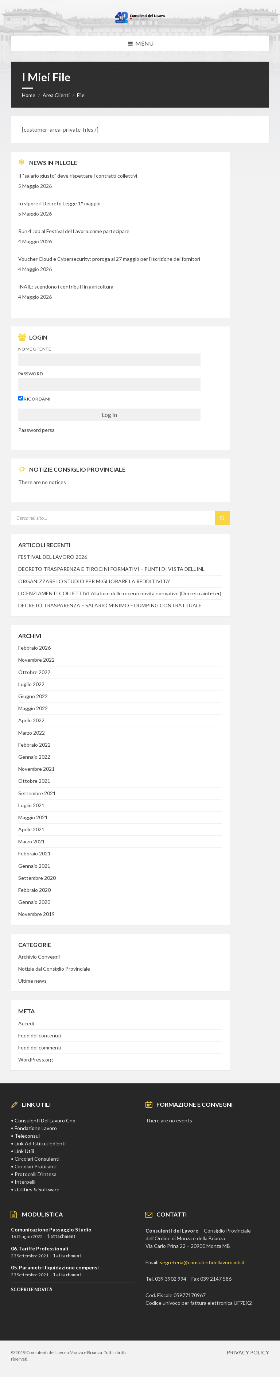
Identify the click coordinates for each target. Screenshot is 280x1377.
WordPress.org (35, 1059)
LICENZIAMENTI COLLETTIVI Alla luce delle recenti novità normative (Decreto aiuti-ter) (119, 593)
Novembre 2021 (36, 769)
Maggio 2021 (33, 817)
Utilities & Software (37, 1189)
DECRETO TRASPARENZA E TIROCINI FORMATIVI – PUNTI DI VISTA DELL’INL (111, 569)
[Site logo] (140, 21)
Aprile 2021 (31, 829)
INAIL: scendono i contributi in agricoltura (65, 286)
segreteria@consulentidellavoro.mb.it (202, 1262)
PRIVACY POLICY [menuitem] (248, 1352)
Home (28, 95)
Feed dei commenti (39, 1047)
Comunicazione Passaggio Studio (51, 1229)
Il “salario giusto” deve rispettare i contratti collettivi (77, 176)
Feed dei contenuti (39, 1035)
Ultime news (32, 981)
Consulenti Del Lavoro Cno (45, 1120)
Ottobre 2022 (34, 672)
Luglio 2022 (31, 684)
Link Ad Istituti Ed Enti (40, 1143)
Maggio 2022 (33, 708)
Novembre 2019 (36, 914)
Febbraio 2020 (34, 890)
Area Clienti (56, 95)
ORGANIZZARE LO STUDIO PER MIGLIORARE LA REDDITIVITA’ (94, 581)
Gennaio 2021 (34, 866)
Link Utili (24, 1151)
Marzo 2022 (31, 733)
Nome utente (34, 349)
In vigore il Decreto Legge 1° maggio (59, 203)
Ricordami (34, 399)
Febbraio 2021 (34, 853)
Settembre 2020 (37, 878)
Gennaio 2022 (34, 757)
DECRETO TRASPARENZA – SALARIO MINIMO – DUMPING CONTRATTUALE (110, 605)
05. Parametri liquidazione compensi (55, 1267)
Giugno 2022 (33, 696)
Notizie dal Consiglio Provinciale (54, 969)
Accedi (26, 1023)
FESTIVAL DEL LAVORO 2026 (52, 557)
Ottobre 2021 (34, 781)
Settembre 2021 (37, 793)
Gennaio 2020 (34, 902)
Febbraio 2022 (34, 745)
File (81, 95)
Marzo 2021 (31, 841)
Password (30, 373)
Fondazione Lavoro (36, 1128)
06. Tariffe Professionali (39, 1248)
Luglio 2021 (31, 805)
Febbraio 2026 (34, 648)
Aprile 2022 (31, 720)
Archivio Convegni (39, 957)
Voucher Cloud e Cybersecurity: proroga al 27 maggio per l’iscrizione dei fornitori (109, 259)
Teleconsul (27, 1136)
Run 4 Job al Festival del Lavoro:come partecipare (73, 231)
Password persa (36, 430)
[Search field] (102, 518)
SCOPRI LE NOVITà (31, 1289)
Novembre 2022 (36, 660)
